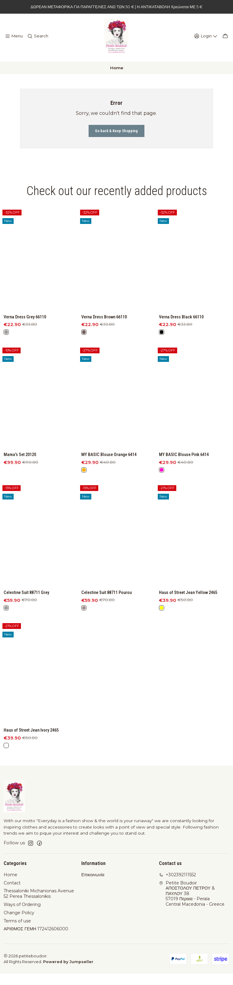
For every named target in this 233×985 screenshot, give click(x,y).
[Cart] (225, 39)
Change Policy (19, 924)
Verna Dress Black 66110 (184, 351)
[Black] (162, 368)
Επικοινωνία (92, 886)
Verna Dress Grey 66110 (28, 337)
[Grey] (7, 353)
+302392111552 (177, 886)
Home (10, 886)
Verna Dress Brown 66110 (107, 345)
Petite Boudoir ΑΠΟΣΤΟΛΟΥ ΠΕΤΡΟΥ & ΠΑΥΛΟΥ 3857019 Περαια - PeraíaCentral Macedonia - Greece (192, 904)
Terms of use (17, 932)
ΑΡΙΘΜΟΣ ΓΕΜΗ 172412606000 (36, 940)
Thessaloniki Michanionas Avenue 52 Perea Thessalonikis (39, 904)
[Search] (36, 39)
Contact (12, 894)
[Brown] (84, 362)
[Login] (207, 39)
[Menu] (13, 39)
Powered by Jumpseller (68, 973)
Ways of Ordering (22, 915)
